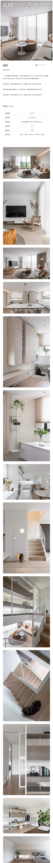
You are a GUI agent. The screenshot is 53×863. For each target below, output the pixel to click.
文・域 (41, 3)
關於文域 (14, 3)
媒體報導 (35, 3)
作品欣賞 (21, 3)
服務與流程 (28, 3)
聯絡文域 (47, 3)
